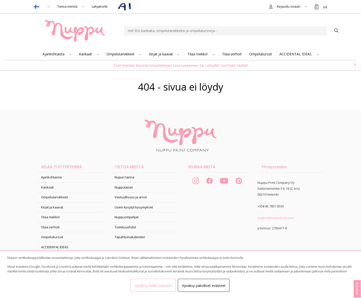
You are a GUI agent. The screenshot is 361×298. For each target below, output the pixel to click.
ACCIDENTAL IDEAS (296, 54)
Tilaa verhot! (232, 54)
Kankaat (86, 54)
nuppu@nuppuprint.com (275, 218)
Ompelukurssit (260, 54)
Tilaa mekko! (198, 54)
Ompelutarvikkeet (120, 54)
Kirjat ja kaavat (161, 54)
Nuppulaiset (124, 187)
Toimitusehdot (125, 227)
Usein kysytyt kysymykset (134, 207)
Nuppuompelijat (126, 217)
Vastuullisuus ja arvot (131, 197)
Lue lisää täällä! (234, 65)
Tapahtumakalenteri (130, 237)
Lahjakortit (99, 6)
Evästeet (357, 288)
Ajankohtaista (54, 54)
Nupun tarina (124, 177)
